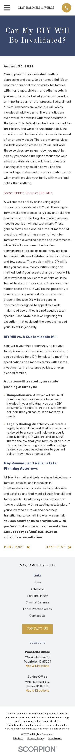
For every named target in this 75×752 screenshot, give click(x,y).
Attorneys (37, 589)
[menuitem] (18, 738)
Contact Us (37, 616)
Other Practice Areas (37, 609)
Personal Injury (37, 596)
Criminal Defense (37, 602)
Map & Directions (37, 666)
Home (37, 582)
